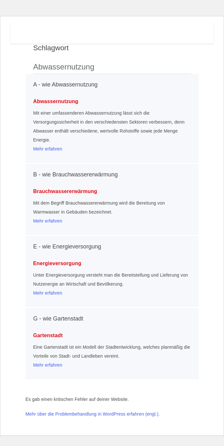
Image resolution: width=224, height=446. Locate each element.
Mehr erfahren (47, 148)
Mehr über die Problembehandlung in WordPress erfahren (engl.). (93, 414)
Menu (184, 31)
